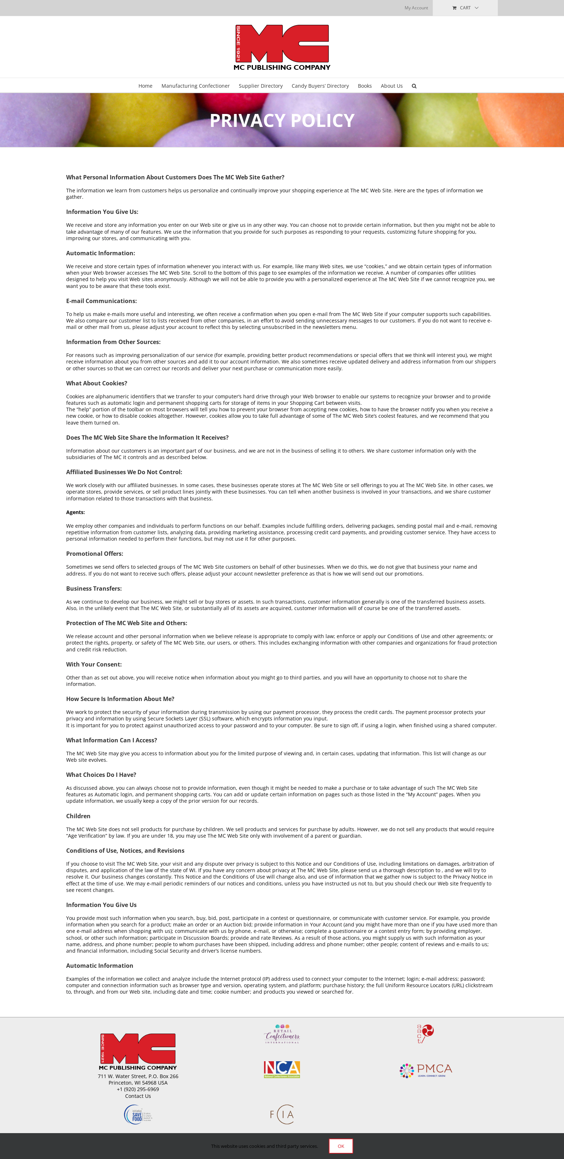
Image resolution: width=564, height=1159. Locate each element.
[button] (414, 85)
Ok (341, 1146)
